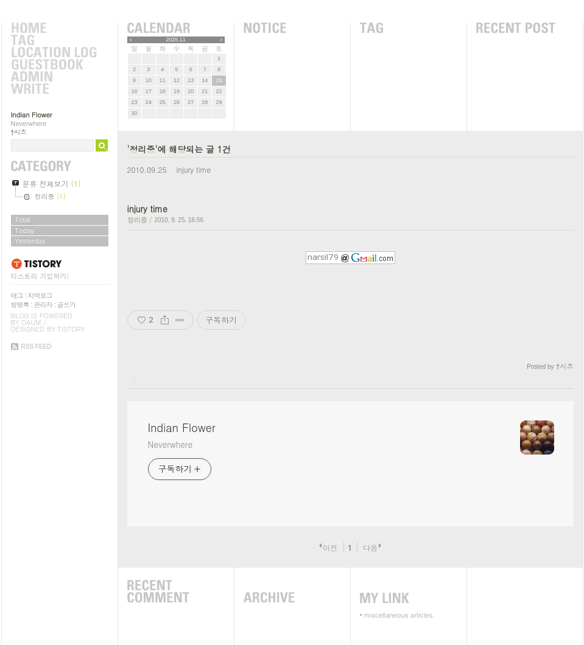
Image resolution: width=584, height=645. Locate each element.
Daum (31, 322)
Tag (53, 41)
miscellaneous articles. (399, 614)
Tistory (71, 328)
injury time (193, 169)
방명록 (20, 304)
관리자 (43, 304)
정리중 (137, 219)
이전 (330, 547)
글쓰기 (66, 304)
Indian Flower (31, 114)
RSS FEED (36, 346)
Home (53, 29)
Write (53, 89)
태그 (17, 295)
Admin (53, 77)
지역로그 (40, 295)
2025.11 (176, 40)
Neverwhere (170, 444)
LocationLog (53, 53)
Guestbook (53, 65)
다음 (370, 547)
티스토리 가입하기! (40, 276)
